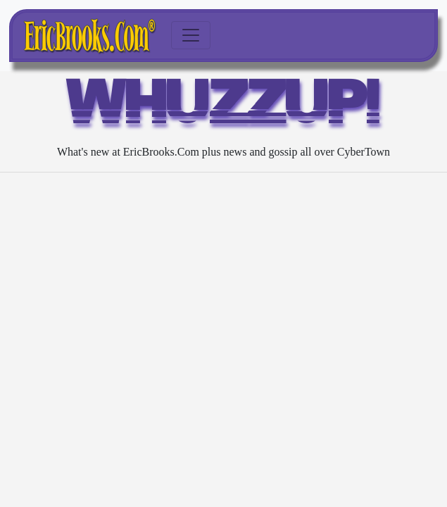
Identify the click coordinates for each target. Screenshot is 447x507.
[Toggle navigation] (190, 35)
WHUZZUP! (223, 107)
